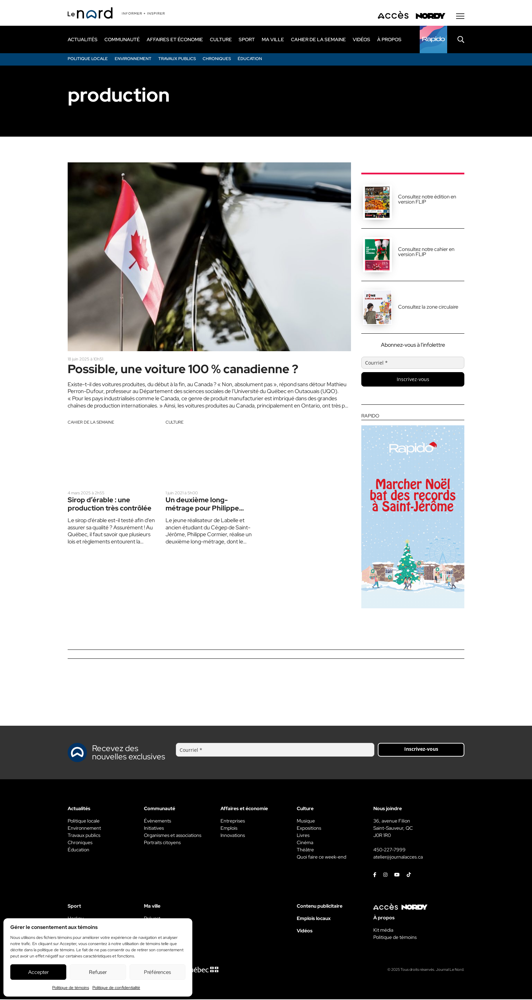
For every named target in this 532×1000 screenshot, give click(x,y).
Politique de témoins (70, 987)
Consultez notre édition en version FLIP (427, 200)
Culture (174, 423)
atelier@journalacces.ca (398, 857)
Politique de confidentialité (116, 987)
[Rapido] (433, 40)
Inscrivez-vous (413, 380)
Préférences (157, 972)
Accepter (38, 972)
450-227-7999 (389, 850)
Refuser (98, 972)
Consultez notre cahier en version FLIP (426, 252)
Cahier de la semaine (91, 423)
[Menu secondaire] (460, 17)
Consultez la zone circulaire (428, 307)
